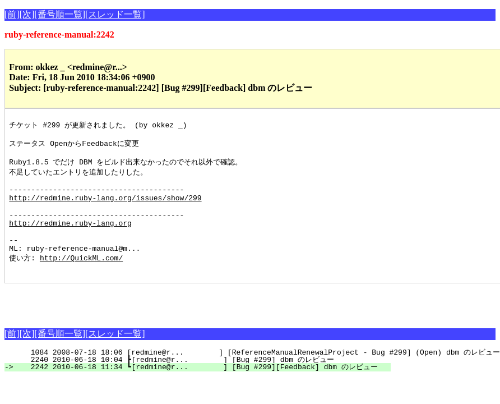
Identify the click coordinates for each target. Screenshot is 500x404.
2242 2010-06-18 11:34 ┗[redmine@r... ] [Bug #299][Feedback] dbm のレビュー (204, 390)
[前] (12, 14)
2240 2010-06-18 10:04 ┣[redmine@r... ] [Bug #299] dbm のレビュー (204, 383)
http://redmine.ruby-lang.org (70, 238)
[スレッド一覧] (115, 14)
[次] (27, 14)
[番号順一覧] (59, 14)
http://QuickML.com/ (81, 279)
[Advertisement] (135, 323)
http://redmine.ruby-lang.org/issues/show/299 (105, 208)
